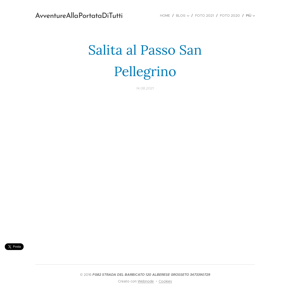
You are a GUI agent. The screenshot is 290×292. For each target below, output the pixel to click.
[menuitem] (166, 15)
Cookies (165, 281)
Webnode (146, 281)
